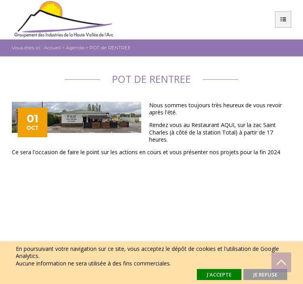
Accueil (52, 47)
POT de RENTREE (110, 47)
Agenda (75, 47)
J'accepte (219, 274)
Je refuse (265, 274)
